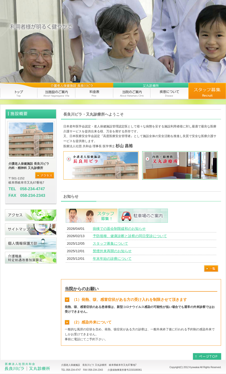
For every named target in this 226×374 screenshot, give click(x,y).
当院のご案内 (132, 91)
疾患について (169, 91)
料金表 (94, 91)
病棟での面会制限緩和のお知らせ (119, 229)
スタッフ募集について (110, 243)
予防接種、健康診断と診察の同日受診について (130, 236)
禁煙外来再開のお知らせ (112, 251)
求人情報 (207, 91)
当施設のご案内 (56, 91)
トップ (19, 91)
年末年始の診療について (112, 258)
